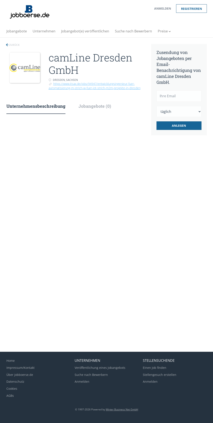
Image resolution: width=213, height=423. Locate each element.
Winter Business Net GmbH (122, 409)
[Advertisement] (184, 210)
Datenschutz (15, 381)
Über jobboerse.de (19, 375)
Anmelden (162, 8)
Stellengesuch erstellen (159, 375)
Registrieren (191, 9)
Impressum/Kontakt (20, 368)
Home (10, 361)
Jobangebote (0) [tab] (94, 106)
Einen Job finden (154, 368)
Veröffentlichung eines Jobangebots (100, 368)
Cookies (11, 389)
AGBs (10, 396)
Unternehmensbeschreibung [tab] (35, 106)
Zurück (14, 45)
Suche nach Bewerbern (91, 375)
